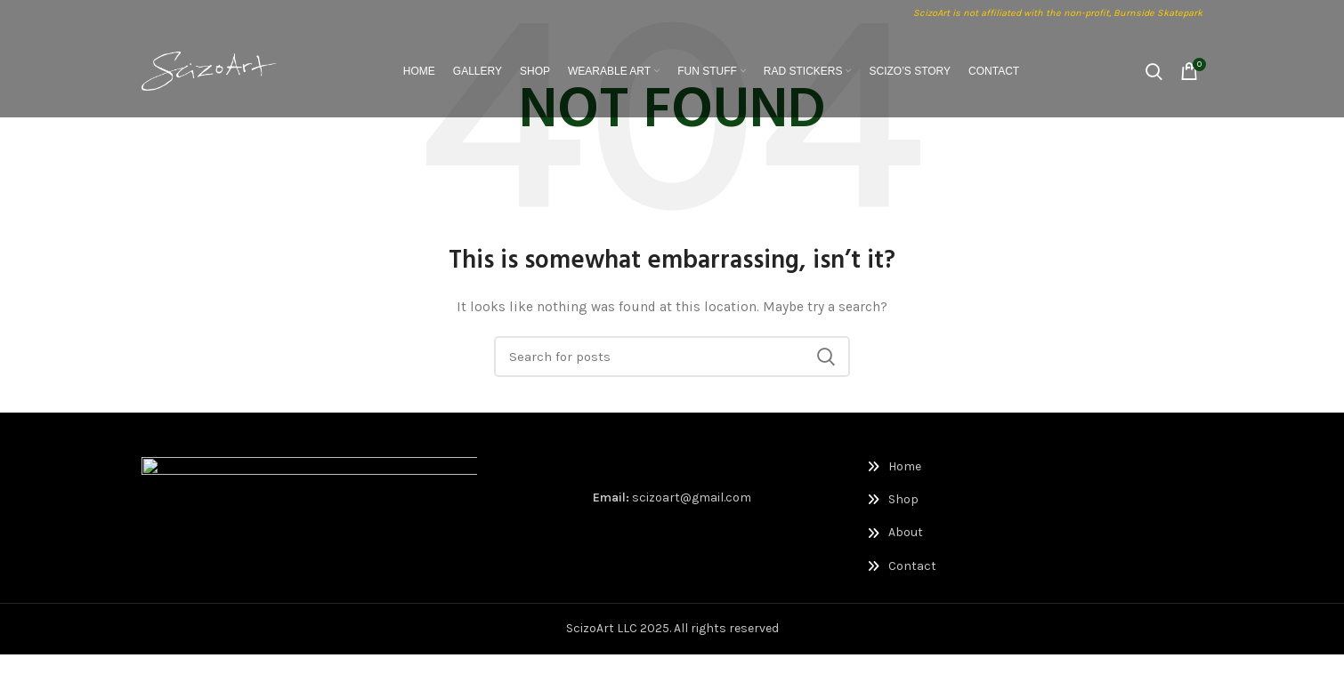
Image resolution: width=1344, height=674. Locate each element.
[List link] (944, 467)
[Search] (1154, 75)
